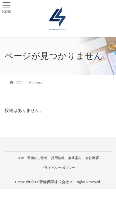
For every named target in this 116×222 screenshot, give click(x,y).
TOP (20, 158)
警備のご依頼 (37, 158)
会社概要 (92, 158)
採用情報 (58, 158)
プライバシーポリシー (58, 168)
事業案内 (75, 158)
